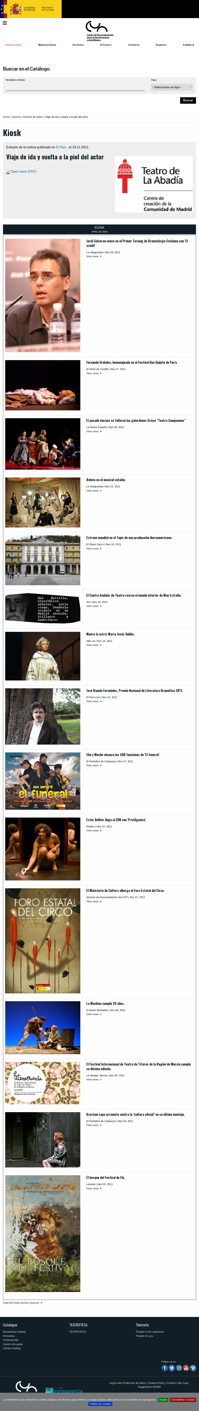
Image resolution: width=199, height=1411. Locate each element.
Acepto (163, 1399)
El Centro (105, 45)
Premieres (9, 1335)
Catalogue (10, 1325)
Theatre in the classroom (150, 1331)
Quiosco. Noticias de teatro (27, 116)
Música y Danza (47, 45)
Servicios (78, 45)
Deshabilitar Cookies (183, 1399)
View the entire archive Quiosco (21, 1302)
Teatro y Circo (13, 45)
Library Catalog (11, 1348)
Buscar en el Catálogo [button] (26, 69)
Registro (161, 45)
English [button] (187, 45)
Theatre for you (144, 1335)
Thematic (142, 1325)
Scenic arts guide (13, 1344)
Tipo (153, 80)
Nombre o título (15, 80)
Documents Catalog (14, 1331)
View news (92, 256)
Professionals (10, 1339)
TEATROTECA (78, 1325)
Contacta (133, 45)
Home (6, 116)
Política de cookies (100, 1403)
